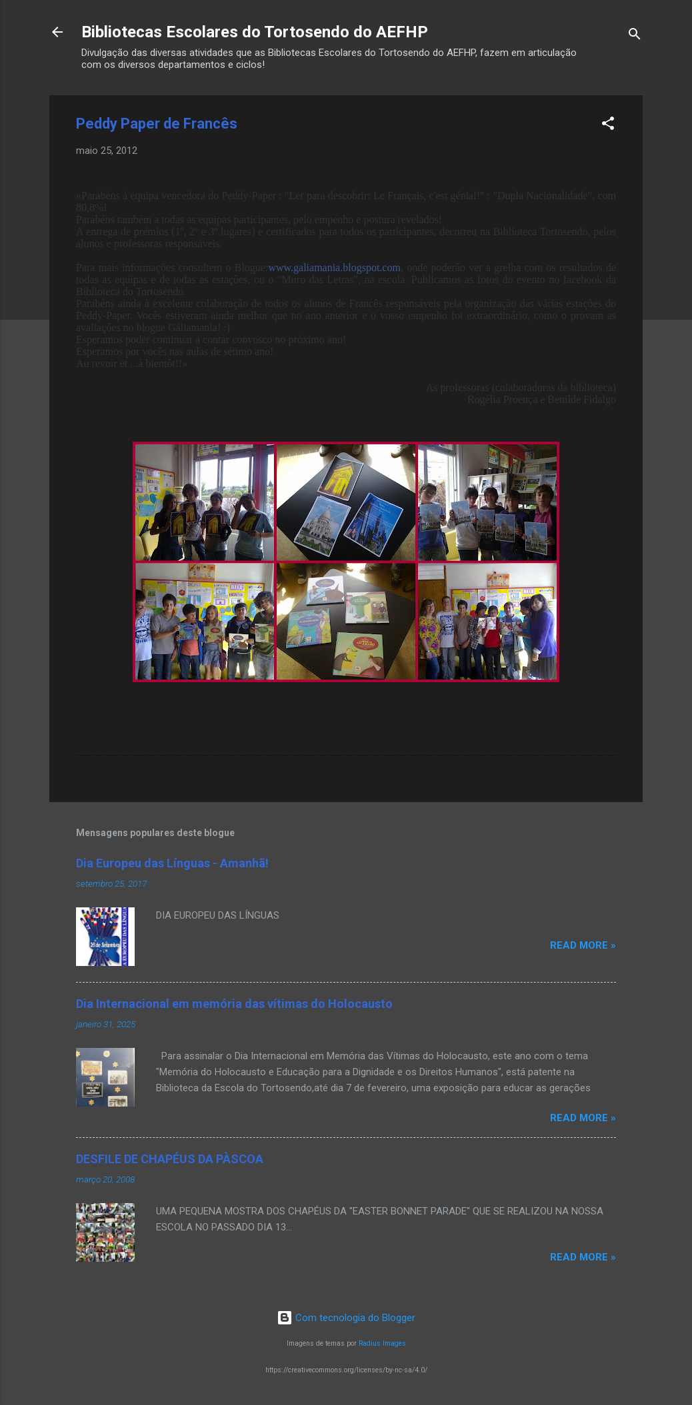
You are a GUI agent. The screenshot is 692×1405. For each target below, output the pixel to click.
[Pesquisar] (635, 36)
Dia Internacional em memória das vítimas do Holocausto (234, 1004)
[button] (608, 125)
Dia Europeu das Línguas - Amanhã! (172, 863)
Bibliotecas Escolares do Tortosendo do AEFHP (254, 32)
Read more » (583, 945)
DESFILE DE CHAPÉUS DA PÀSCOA (169, 1159)
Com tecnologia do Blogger (346, 1318)
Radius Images (382, 1343)
